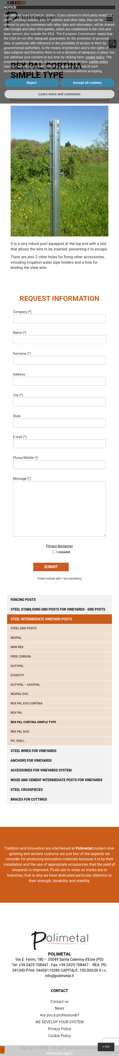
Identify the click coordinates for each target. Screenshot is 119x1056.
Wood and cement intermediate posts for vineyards (56, 780)
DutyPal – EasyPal (25, 684)
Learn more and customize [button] (59, 1046)
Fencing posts (23, 600)
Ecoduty (17, 675)
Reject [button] (32, 1035)
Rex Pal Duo (20, 731)
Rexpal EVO (19, 694)
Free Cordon (21, 656)
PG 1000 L (18, 741)
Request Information (59, 96)
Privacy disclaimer (59, 546)
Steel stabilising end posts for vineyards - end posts (58, 609)
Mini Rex (17, 647)
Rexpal (16, 637)
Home (11, 34)
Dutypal (17, 666)
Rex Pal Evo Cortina (26, 703)
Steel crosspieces (27, 790)
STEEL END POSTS (23, 628)
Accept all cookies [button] (87, 1035)
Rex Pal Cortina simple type (33, 722)
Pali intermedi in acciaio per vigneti (39, 34)
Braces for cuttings (29, 799)
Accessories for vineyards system (41, 770)
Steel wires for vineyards (33, 751)
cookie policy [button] (94, 1009)
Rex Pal (16, 712)
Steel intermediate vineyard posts (41, 619)
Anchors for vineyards (31, 760)
